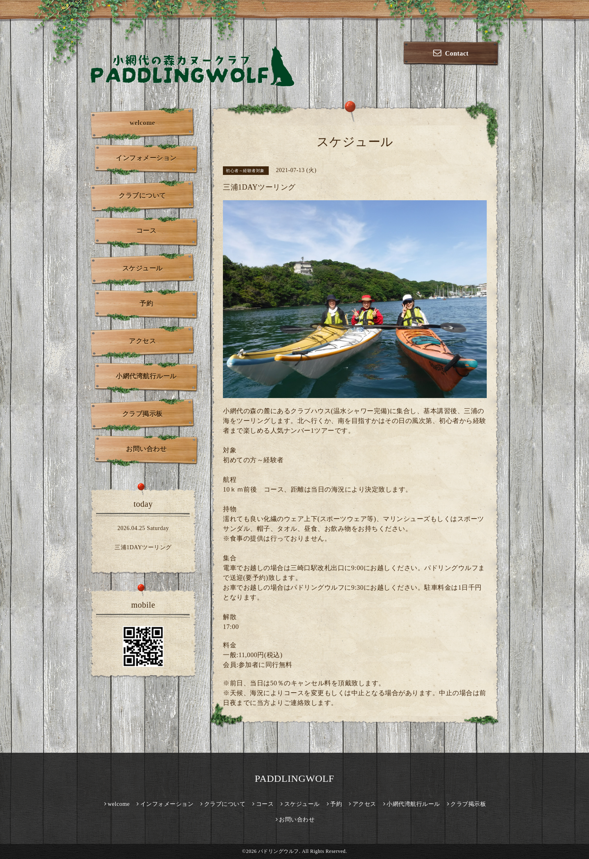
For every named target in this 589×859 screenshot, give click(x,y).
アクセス (142, 341)
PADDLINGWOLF (294, 778)
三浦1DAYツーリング (143, 547)
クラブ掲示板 (142, 413)
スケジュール (142, 268)
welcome (142, 122)
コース (146, 230)
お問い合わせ (146, 448)
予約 (146, 303)
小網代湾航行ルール (146, 376)
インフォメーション (146, 157)
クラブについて (142, 195)
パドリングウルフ (278, 851)
